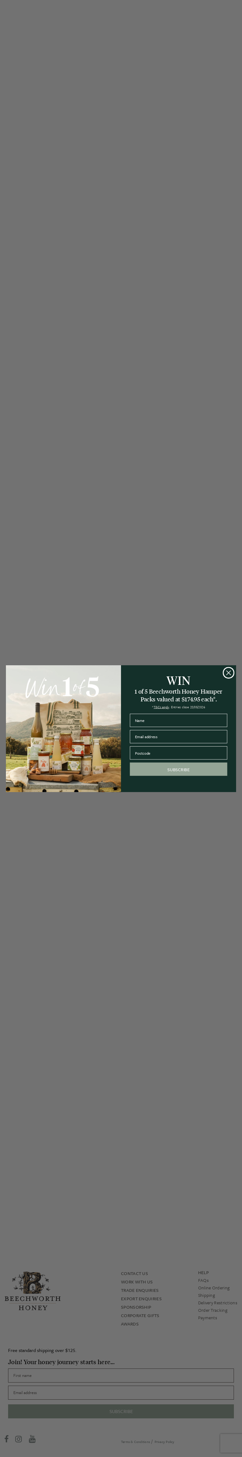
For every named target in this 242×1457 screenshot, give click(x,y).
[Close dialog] (228, 672)
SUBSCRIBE (178, 769)
